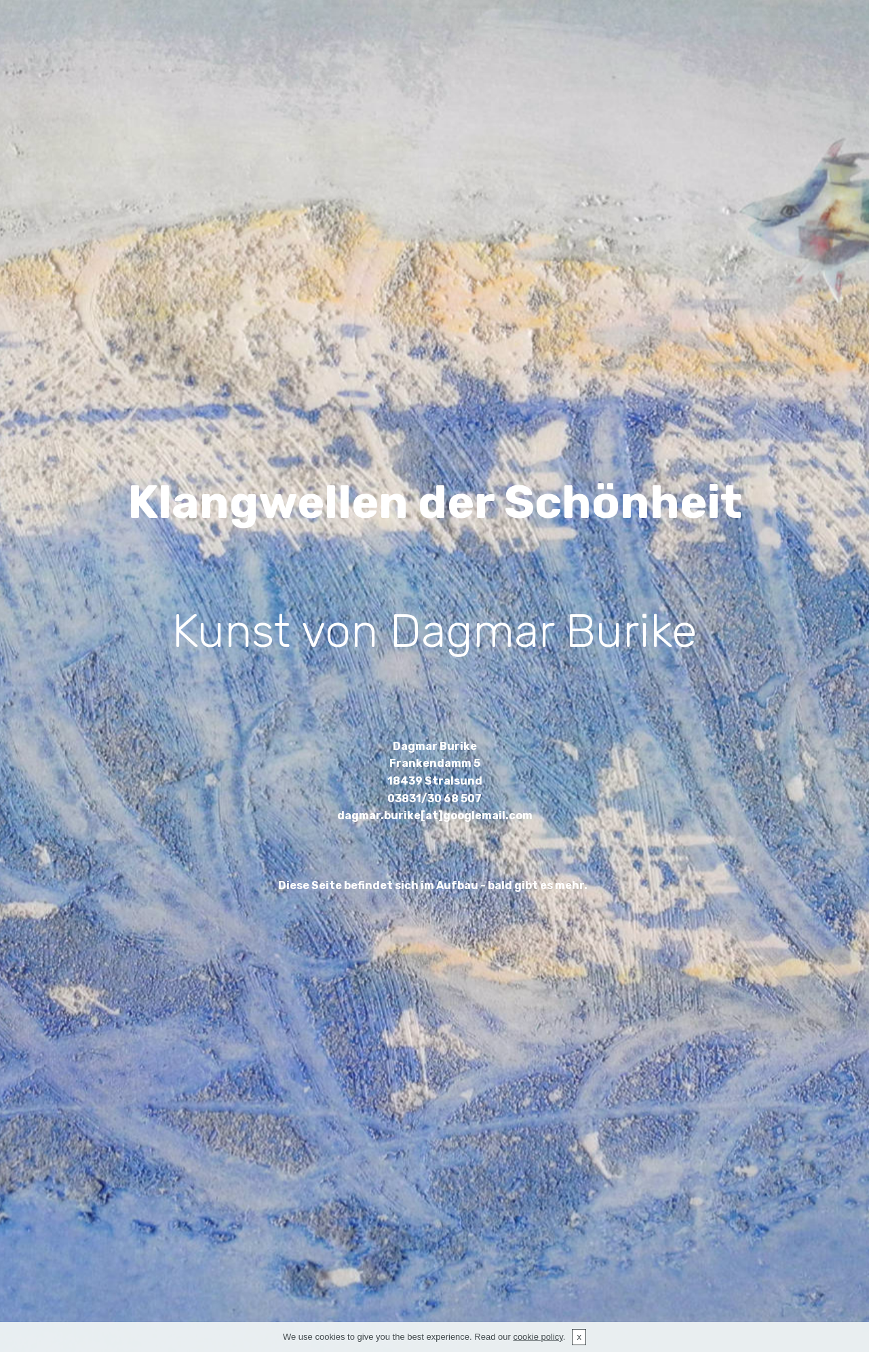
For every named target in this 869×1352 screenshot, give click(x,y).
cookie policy (537, 1337)
